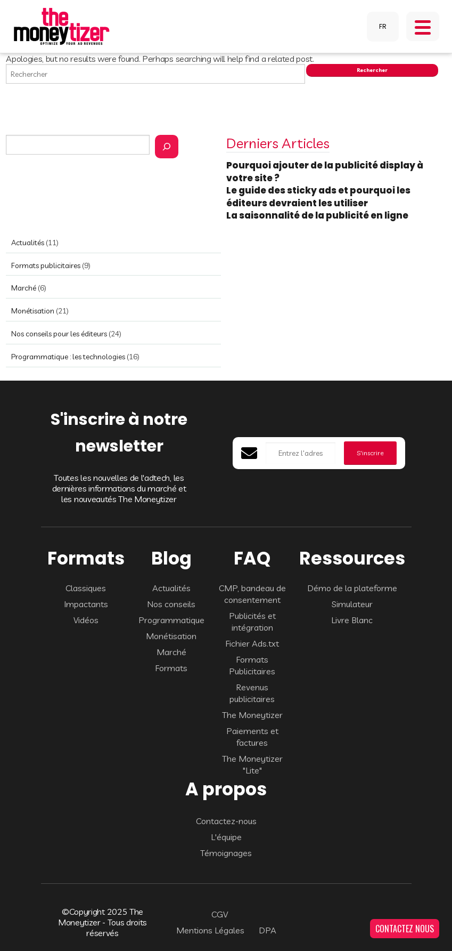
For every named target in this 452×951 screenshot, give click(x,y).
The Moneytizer (252, 715)
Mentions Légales (210, 930)
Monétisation (32, 311)
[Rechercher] (166, 146)
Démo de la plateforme (352, 588)
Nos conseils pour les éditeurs (59, 334)
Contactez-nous (226, 821)
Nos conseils (171, 604)
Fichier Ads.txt (252, 643)
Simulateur (352, 604)
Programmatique (171, 620)
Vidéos (85, 620)
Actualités (27, 242)
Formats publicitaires (45, 265)
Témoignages (226, 853)
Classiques (85, 588)
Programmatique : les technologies (68, 356)
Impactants (86, 604)
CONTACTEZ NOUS (404, 928)
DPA (267, 930)
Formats (171, 668)
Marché (23, 288)
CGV (219, 914)
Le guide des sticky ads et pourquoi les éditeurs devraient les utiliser (318, 196)
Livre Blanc (352, 620)
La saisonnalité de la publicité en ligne (318, 215)
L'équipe (226, 837)
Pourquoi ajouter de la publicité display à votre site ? (324, 171)
